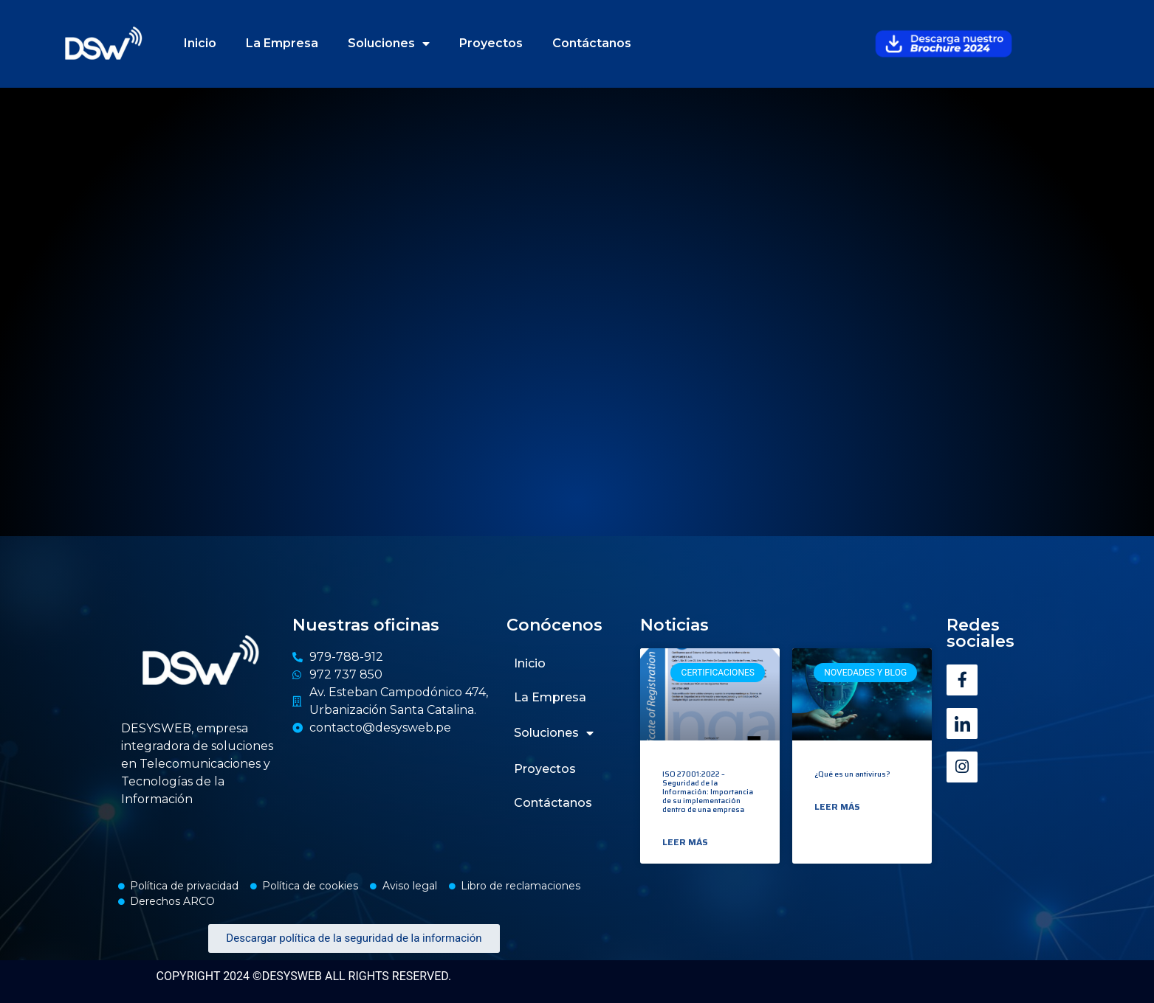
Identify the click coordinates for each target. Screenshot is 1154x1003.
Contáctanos (591, 43)
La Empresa (282, 43)
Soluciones (389, 43)
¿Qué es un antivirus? (852, 774)
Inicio (200, 43)
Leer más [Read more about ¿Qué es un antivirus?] (837, 806)
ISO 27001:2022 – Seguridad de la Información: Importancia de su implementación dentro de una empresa (707, 791)
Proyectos (491, 43)
